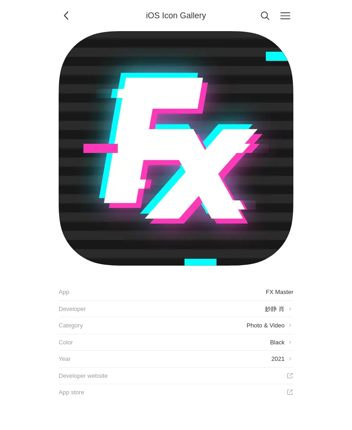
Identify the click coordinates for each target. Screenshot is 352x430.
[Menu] (285, 15)
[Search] (265, 15)
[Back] (67, 15)
